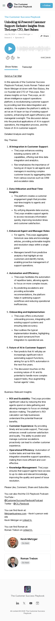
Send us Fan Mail (13, 76)
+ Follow (46, 5)
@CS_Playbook (21, 503)
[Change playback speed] (18, 58)
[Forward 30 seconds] (13, 58)
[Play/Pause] (9, 48)
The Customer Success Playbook (23, 5)
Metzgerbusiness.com (15, 513)
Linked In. (27, 520)
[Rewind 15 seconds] (8, 58)
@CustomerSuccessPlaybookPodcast (23, 500)
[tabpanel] (27, 304)
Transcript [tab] (27, 67)
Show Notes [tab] (11, 66)
